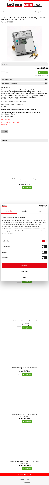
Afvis (24, 277)
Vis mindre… (4, 125)
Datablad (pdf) (5, 119)
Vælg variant (24, 64)
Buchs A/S (27, 482)
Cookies (27, 479)
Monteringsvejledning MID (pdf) (10, 122)
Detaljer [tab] (24, 211)
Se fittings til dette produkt (24, 83)
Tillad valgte (24, 271)
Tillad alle (24, 265)
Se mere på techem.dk (24, 474)
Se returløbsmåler (24, 79)
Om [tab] (40, 211)
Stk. (7, 73)
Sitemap (22, 479)
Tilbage (4, 131)
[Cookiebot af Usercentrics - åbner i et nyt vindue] (39, 206)
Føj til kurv (43, 73)
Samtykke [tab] (8, 211)
